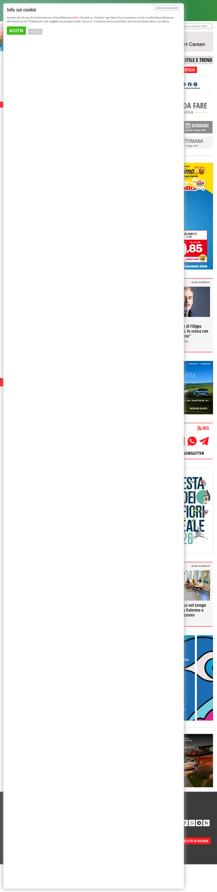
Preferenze (35, 32)
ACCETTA (16, 30)
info (75, 17)
